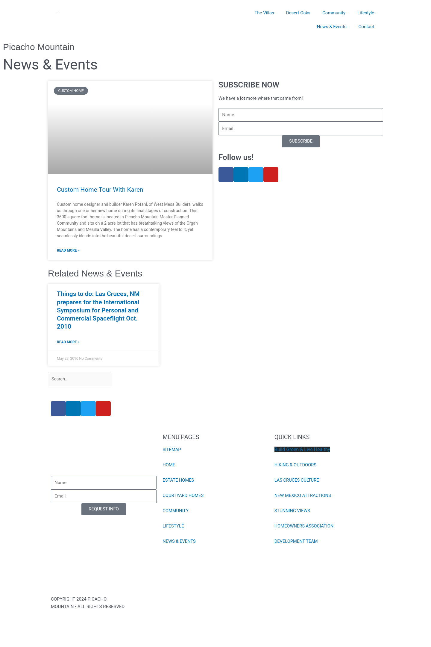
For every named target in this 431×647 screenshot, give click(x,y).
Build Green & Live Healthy (302, 450)
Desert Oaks (298, 13)
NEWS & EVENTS (179, 542)
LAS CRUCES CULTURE (297, 480)
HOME (169, 465)
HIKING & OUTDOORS (296, 465)
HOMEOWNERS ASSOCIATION (304, 526)
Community (333, 13)
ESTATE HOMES (179, 480)
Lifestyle (365, 13)
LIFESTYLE (173, 526)
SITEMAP (172, 450)
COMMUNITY (176, 511)
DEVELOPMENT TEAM (296, 542)
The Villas (264, 13)
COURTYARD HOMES (183, 496)
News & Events (332, 26)
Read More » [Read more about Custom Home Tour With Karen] (68, 250)
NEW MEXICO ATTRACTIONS (303, 496)
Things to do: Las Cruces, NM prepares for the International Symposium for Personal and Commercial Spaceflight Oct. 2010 (98, 310)
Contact (366, 26)
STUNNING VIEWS (292, 511)
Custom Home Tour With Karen (100, 189)
